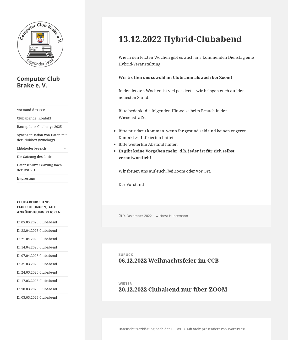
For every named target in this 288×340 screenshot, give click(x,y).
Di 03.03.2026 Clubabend (37, 297)
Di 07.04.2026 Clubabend (37, 255)
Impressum (26, 178)
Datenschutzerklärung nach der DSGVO (39, 167)
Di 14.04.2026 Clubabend (37, 247)
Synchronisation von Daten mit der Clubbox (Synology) (42, 137)
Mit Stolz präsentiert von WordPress (216, 329)
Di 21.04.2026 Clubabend (37, 239)
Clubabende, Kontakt (34, 118)
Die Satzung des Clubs (34, 156)
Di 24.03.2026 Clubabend (37, 272)
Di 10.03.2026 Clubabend (37, 289)
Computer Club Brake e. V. (38, 82)
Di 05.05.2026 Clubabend (37, 222)
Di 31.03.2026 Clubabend (37, 264)
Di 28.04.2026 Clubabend (37, 230)
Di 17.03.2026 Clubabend (37, 280)
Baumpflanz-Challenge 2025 (39, 126)
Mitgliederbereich (31, 148)
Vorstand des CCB (31, 110)
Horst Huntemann (173, 215)
